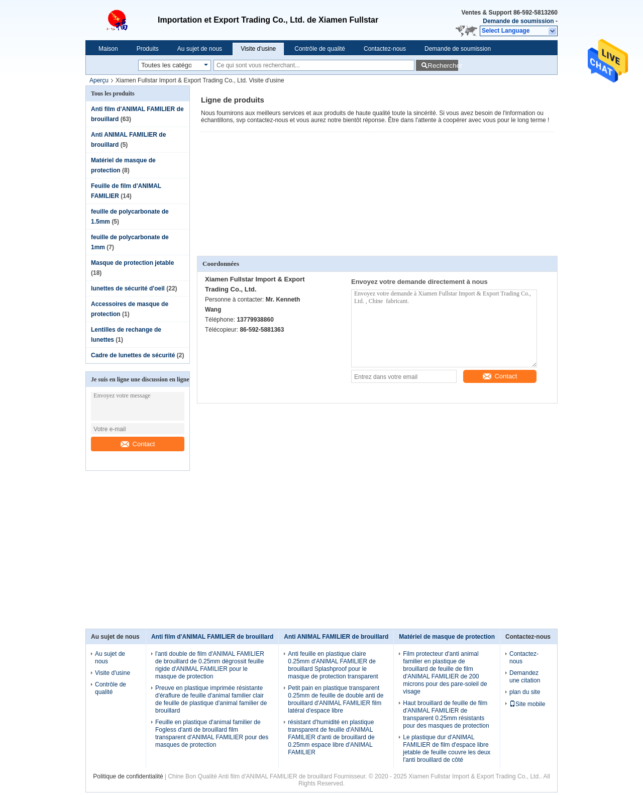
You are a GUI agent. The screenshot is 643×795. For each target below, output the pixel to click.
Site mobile (527, 704)
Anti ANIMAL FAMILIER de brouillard (336, 636)
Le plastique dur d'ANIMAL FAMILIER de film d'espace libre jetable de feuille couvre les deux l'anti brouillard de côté (446, 748)
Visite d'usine (258, 48)
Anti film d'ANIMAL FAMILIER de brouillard (212, 636)
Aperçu (99, 80)
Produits (148, 48)
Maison (108, 48)
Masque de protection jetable (132, 262)
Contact (138, 444)
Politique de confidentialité (128, 776)
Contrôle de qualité (319, 48)
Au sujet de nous (199, 48)
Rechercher (442, 65)
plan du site (524, 691)
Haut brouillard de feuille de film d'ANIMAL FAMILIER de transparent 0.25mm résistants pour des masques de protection (446, 714)
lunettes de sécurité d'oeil (128, 288)
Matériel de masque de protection (447, 636)
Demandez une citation (524, 676)
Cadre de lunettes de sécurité (133, 355)
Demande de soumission (518, 21)
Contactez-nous (385, 48)
